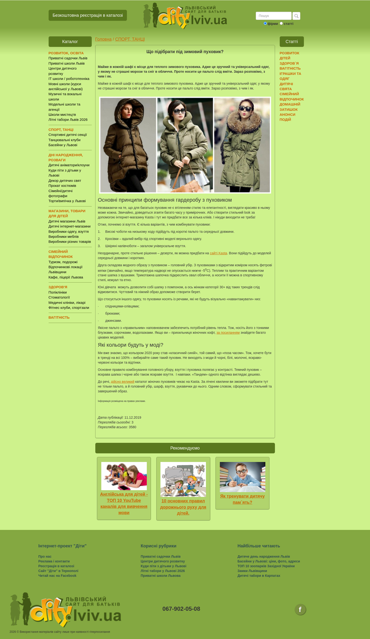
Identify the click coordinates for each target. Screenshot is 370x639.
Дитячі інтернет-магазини (70, 226)
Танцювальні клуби (65, 140)
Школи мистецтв (62, 114)
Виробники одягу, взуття (69, 231)
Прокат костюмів (62, 185)
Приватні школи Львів (67, 63)
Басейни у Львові (63, 145)
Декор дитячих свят (65, 180)
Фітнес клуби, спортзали (69, 308)
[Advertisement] (298, 199)
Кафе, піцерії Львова (66, 277)
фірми (273, 24)
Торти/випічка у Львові (67, 201)
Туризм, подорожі (63, 262)
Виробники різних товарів (70, 241)
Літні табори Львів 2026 (68, 119)
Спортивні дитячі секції (68, 135)
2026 (13, 631)
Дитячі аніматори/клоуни (69, 165)
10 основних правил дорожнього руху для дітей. (183, 507)
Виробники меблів (64, 236)
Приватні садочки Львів (68, 58)
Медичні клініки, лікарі (67, 302)
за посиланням (228, 332)
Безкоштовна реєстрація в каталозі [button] (88, 15)
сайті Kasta (218, 253)
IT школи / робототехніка (69, 79)
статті (288, 24)
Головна (103, 39)
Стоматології (59, 297)
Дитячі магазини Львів (67, 221)
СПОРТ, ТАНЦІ (130, 39)
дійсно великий (122, 381)
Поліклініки (58, 292)
